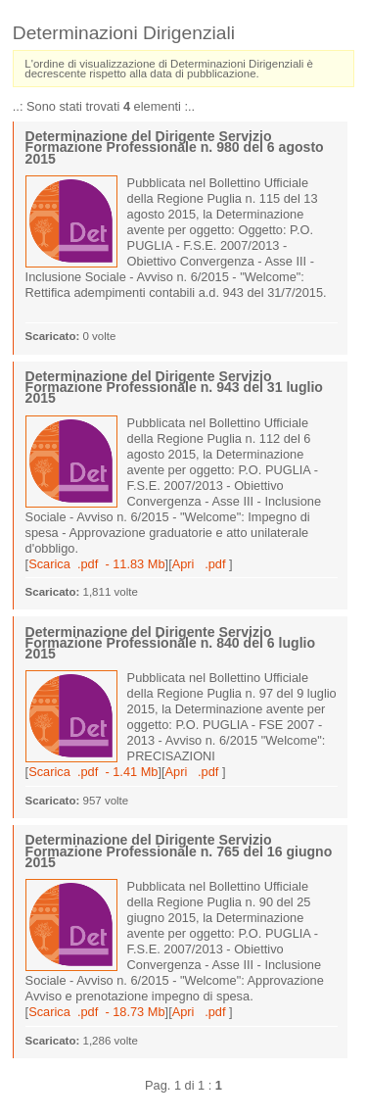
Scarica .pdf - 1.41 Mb (93, 771)
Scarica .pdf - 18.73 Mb (96, 1011)
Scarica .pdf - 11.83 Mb (96, 564)
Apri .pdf (200, 564)
